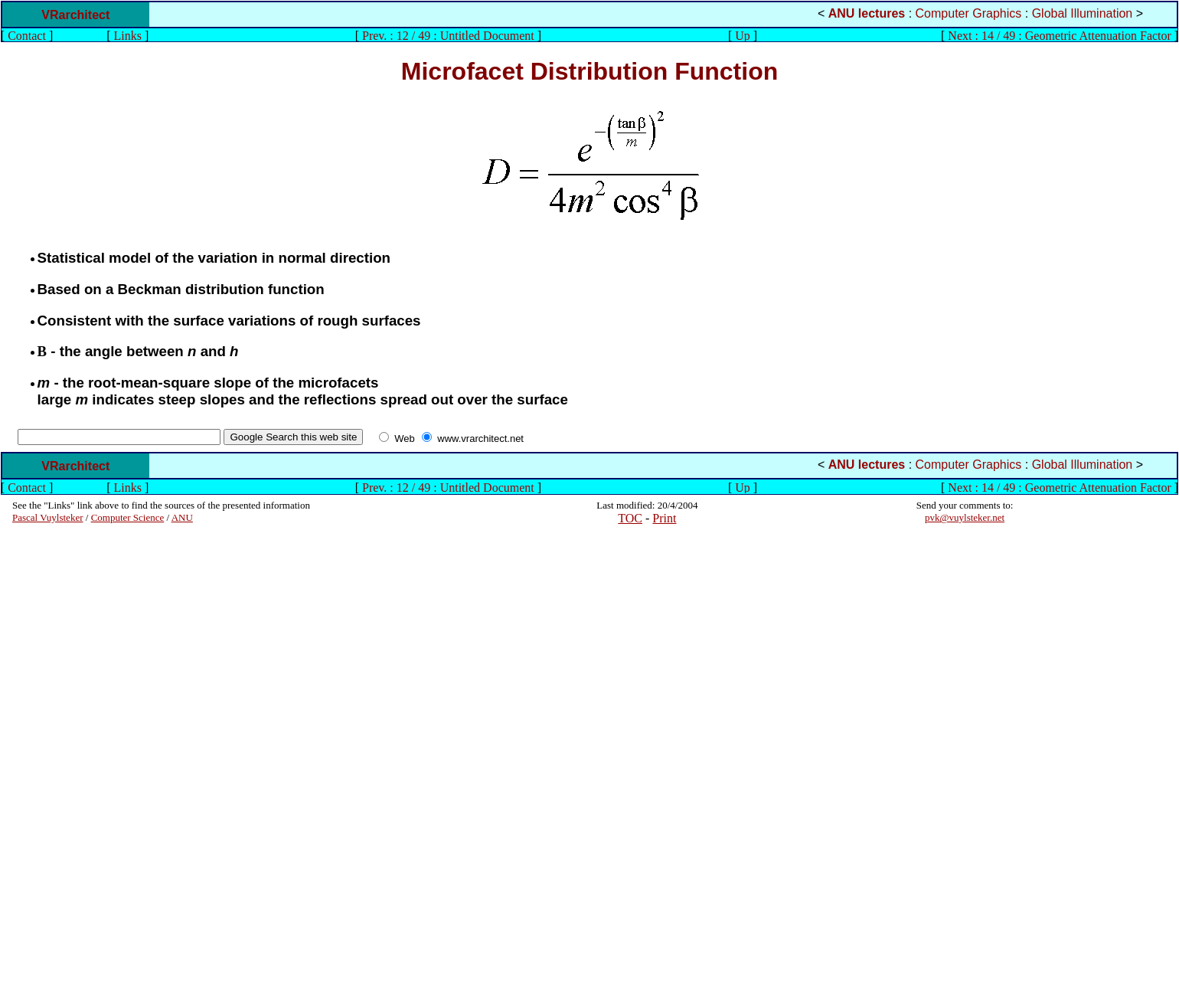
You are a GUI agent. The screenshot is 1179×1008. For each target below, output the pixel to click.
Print (664, 518)
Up (742, 35)
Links (128, 35)
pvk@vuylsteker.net (964, 517)
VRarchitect (75, 14)
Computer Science (128, 517)
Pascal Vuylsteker (47, 517)
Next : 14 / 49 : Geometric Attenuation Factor (1059, 35)
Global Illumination (1082, 13)
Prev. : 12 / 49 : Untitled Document (448, 35)
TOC (630, 518)
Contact (27, 35)
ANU (182, 517)
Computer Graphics (969, 13)
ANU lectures (866, 13)
